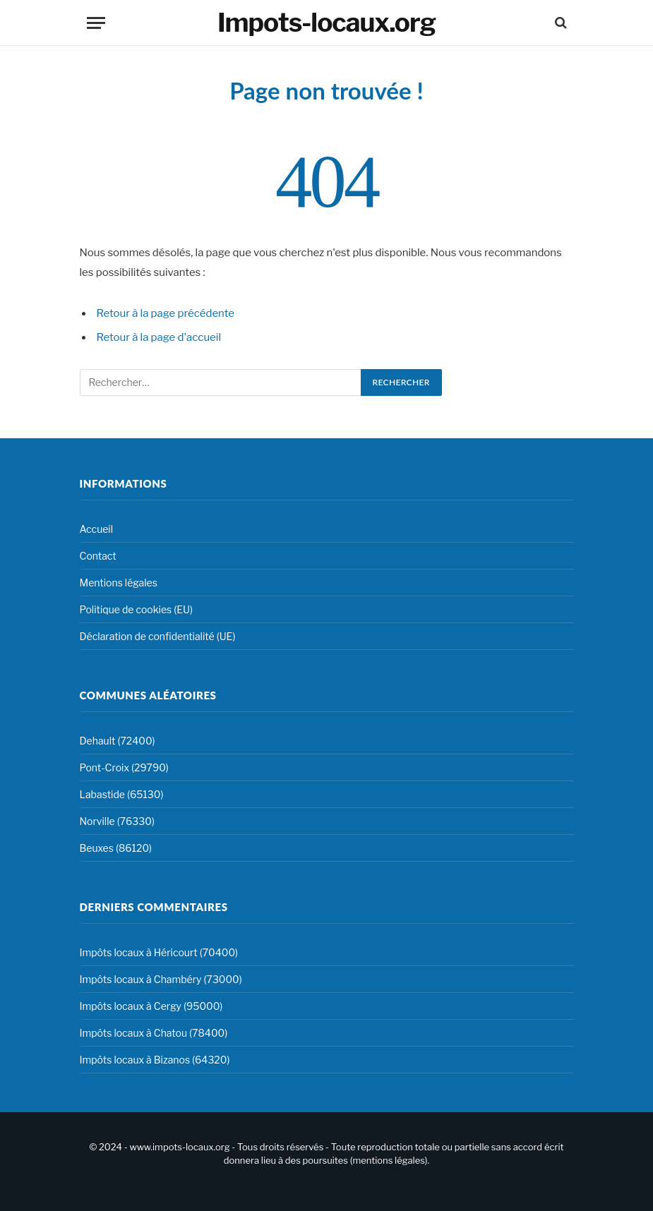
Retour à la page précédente (166, 313)
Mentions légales (118, 583)
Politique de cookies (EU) (136, 609)
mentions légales (388, 1160)
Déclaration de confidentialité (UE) (158, 636)
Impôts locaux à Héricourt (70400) (159, 952)
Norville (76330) (117, 821)
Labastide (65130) (122, 794)
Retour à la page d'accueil (159, 337)
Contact (98, 556)
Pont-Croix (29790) (124, 767)
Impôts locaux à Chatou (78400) (154, 1033)
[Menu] (96, 23)
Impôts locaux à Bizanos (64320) (155, 1060)
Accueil (97, 529)
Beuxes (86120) (116, 848)
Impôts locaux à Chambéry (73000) (161, 979)
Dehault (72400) (117, 741)
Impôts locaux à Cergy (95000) (151, 1006)
